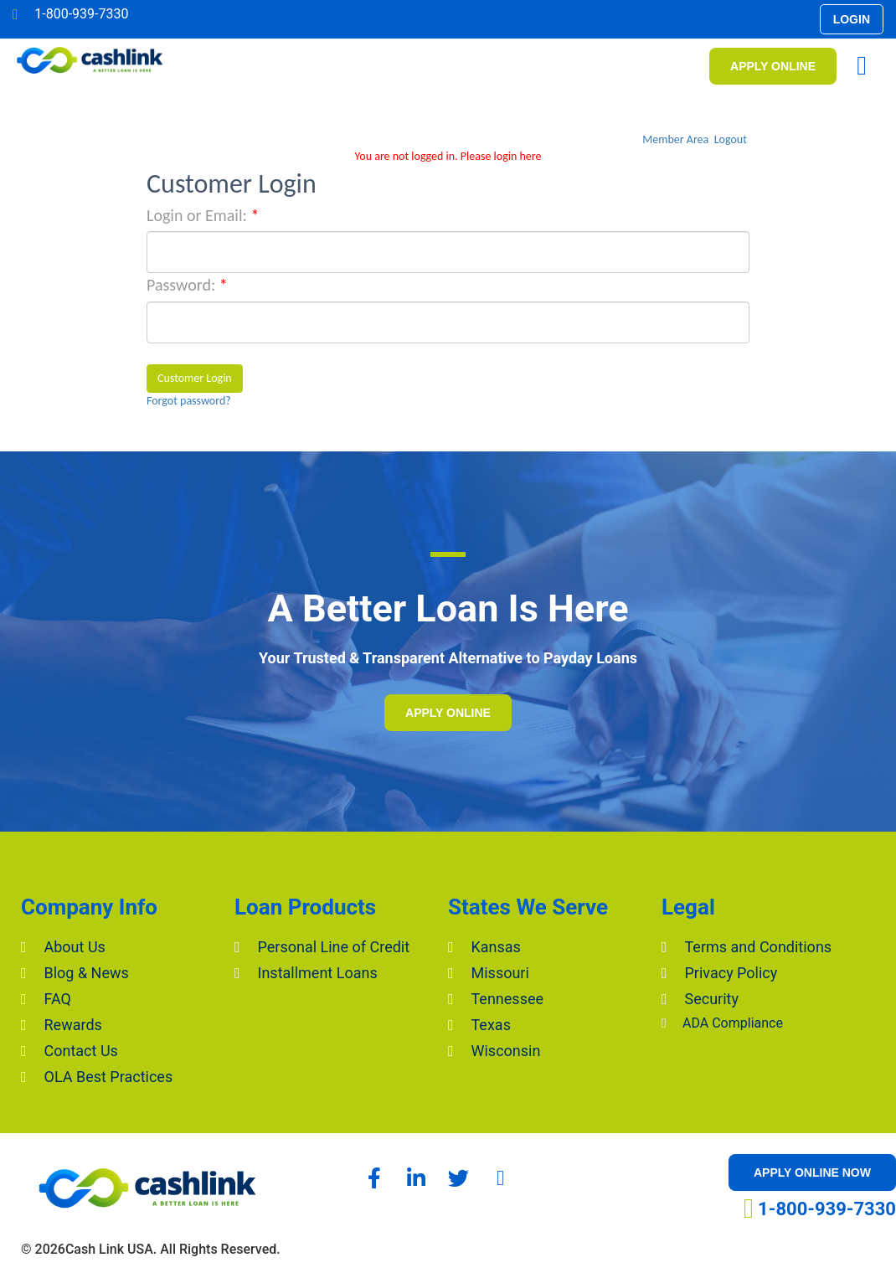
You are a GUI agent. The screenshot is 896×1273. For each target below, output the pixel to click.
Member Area (675, 139)
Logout (730, 139)
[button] (851, 19)
